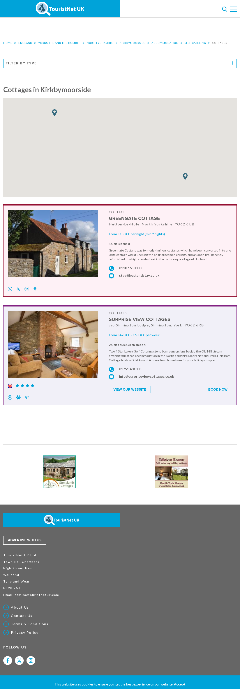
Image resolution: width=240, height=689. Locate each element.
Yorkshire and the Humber (59, 42)
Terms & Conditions (29, 624)
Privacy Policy (25, 632)
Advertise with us (25, 540)
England (25, 42)
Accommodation (165, 42)
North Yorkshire (100, 42)
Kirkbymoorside (132, 42)
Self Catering (195, 42)
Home (7, 42)
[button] (185, 176)
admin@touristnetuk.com (37, 595)
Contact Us (21, 616)
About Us (20, 607)
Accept (179, 684)
